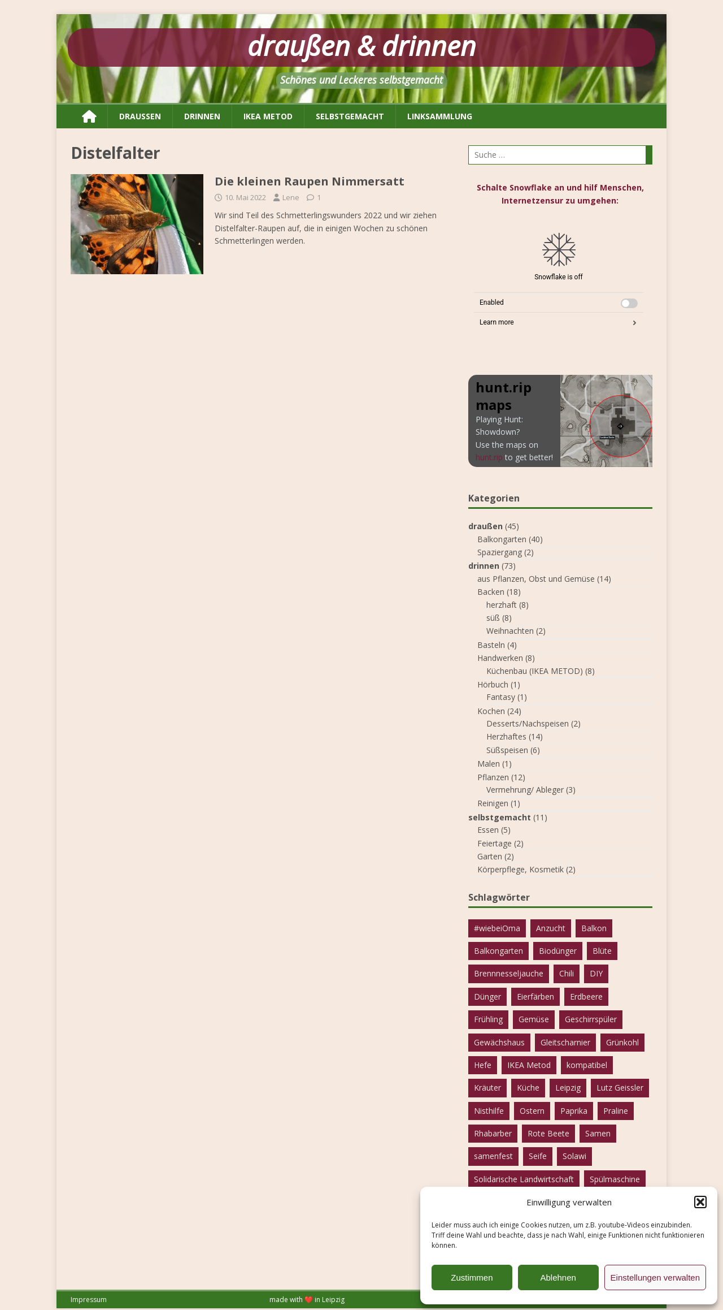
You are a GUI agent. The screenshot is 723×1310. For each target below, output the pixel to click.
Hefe (482, 1065)
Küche (528, 1087)
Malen (488, 763)
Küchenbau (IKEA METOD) (534, 670)
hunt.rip (489, 457)
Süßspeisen (507, 750)
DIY (596, 973)
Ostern (532, 1110)
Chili (566, 973)
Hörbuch (492, 684)
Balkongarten (501, 539)
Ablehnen (558, 1277)
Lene (290, 197)
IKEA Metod (529, 1065)
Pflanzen (493, 777)
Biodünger (558, 950)
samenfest (493, 1156)
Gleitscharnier (565, 1042)
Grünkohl (622, 1042)
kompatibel (587, 1065)
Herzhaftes (506, 736)
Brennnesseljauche (508, 973)
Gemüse (534, 1019)
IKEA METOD (268, 116)
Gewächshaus (499, 1042)
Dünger (487, 996)
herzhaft (501, 604)
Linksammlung (439, 116)
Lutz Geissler (619, 1087)
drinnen (202, 116)
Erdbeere (586, 996)
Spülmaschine (615, 1179)
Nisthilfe (489, 1110)
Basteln (491, 644)
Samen (598, 1133)
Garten (489, 856)
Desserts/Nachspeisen (527, 723)
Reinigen (492, 803)
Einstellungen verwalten (655, 1277)
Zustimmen (472, 1277)
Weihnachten (510, 630)
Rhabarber (493, 1133)
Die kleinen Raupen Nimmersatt (309, 181)
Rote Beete (548, 1133)
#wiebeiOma (497, 928)
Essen (488, 829)
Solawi (574, 1156)
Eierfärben (535, 996)
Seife (538, 1156)
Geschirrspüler (591, 1019)
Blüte (602, 950)
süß (493, 617)
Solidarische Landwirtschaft (524, 1179)
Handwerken (500, 657)
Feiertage (494, 843)
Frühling (488, 1019)
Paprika (573, 1110)
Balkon (594, 928)
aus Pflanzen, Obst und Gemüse (536, 578)
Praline (615, 1110)
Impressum (89, 1299)
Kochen (491, 711)
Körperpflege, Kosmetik (520, 869)
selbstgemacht (350, 116)
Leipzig (568, 1087)
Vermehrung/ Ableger (525, 789)
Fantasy (500, 696)
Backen (490, 591)
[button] (700, 1202)
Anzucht (550, 928)
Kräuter (487, 1087)
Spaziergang (499, 552)
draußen (140, 116)
